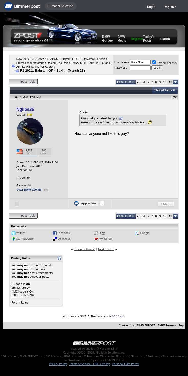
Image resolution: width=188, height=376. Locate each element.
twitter (20, 233)
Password (120, 67)
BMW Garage (107, 38)
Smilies (16, 287)
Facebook (64, 233)
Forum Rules (20, 302)
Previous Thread (84, 249)
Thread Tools (163, 90)
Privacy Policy (58, 364)
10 (164, 82)
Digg (102, 233)
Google (144, 233)
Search (165, 39)
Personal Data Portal (125, 364)
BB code (17, 284)
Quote (165, 204)
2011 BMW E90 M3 (29, 189)
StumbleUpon (25, 238)
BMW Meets (122, 38)
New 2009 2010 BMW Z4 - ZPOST (38, 58)
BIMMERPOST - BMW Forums (156, 325)
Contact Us (126, 325)
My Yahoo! (105, 238)
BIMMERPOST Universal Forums (84, 58)
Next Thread (106, 249)
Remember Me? (164, 63)
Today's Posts (148, 38)
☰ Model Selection (61, 6)
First (141, 82)
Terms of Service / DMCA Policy (89, 364)
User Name (121, 62)
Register (170, 7)
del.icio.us (64, 238)
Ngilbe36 (25, 109)
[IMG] (15, 291)
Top (181, 325)
